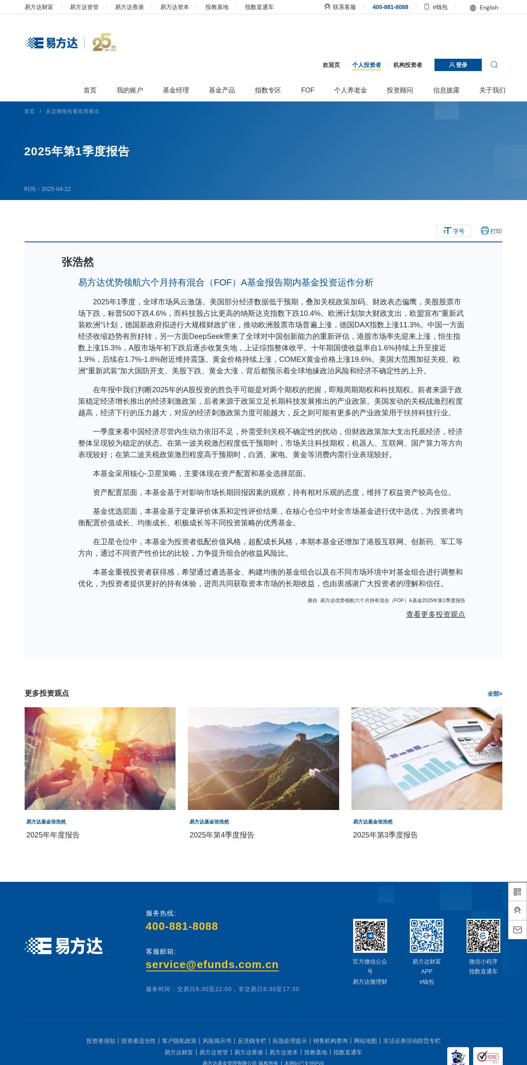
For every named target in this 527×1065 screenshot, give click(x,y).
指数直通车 (261, 7)
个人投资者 (364, 65)
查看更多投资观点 (433, 626)
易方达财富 (41, 7)
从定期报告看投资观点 (75, 111)
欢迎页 (328, 65)
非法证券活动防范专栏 (412, 1052)
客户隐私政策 (179, 1052)
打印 (489, 231)
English (481, 7)
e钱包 (434, 7)
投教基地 (219, 7)
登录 (455, 65)
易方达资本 (177, 7)
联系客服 (338, 7)
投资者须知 (100, 1052)
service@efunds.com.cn (213, 976)
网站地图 (365, 1052)
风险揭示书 (217, 1052)
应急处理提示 (290, 1052)
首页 (32, 111)
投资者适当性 (138, 1052)
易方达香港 (132, 7)
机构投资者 (405, 65)
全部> (492, 705)
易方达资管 (86, 7)
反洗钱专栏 (252, 1052)
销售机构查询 (330, 1052)
